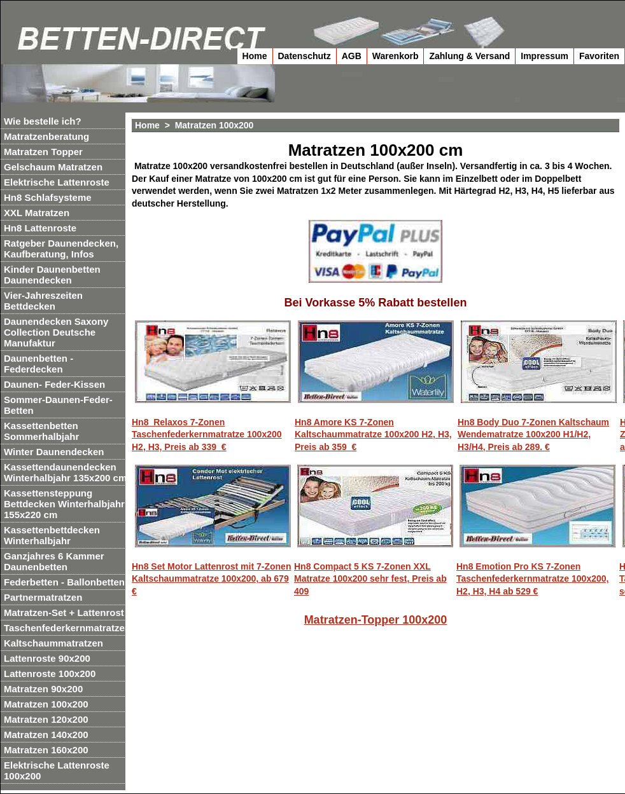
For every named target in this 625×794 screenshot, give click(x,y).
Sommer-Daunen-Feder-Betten (58, 405)
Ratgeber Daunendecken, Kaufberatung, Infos (61, 248)
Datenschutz (304, 56)
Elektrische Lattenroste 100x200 (56, 770)
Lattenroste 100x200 (49, 673)
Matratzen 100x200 (46, 704)
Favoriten (599, 56)
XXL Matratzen (36, 212)
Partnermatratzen (43, 597)
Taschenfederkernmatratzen (67, 627)
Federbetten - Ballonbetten (64, 582)
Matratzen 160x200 (46, 749)
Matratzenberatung (46, 136)
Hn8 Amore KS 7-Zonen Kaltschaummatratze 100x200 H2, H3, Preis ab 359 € (373, 434)
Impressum (544, 56)
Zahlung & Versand (469, 56)
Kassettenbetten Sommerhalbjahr (41, 431)
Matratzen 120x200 (46, 719)
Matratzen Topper (43, 151)
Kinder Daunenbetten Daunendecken (52, 274)
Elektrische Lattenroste (56, 182)
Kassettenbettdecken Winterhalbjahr (52, 535)
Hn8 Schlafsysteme (48, 197)
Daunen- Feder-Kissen (54, 384)
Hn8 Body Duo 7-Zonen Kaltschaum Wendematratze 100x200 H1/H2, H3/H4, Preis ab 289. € (533, 434)
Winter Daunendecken (54, 451)
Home (254, 56)
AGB (352, 56)
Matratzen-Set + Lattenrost (64, 612)
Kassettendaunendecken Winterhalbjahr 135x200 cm (65, 472)
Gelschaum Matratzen (53, 166)
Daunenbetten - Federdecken (38, 363)
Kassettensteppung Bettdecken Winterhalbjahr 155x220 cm (64, 504)
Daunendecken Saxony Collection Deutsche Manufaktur (56, 332)
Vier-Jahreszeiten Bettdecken (43, 300)
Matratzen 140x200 (46, 734)
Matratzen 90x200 (43, 688)
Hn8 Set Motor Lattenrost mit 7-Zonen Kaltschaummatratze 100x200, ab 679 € (211, 578)
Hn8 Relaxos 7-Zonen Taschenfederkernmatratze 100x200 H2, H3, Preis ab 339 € (207, 434)
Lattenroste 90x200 (47, 658)
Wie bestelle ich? (42, 121)
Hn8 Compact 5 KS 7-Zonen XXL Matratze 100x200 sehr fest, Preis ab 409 (370, 578)
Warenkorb (395, 56)
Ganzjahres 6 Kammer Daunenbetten (54, 561)
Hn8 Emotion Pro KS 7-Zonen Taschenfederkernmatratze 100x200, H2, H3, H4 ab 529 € (532, 578)
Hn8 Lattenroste (40, 227)
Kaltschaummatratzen (53, 643)
